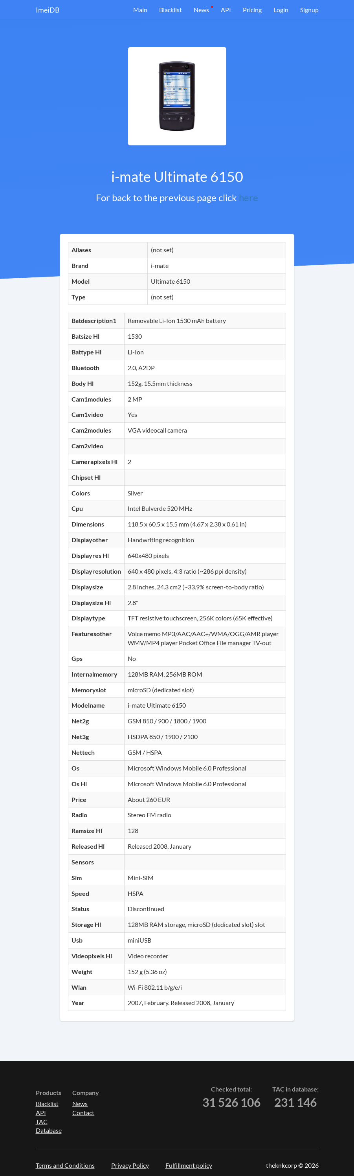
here (248, 197)
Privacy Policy (130, 1165)
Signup (309, 9)
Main (140, 9)
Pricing (252, 9)
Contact (83, 1112)
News (201, 9)
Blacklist (170, 9)
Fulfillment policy (188, 1165)
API (226, 9)
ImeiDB (48, 10)
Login (280, 9)
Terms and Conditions (65, 1165)
